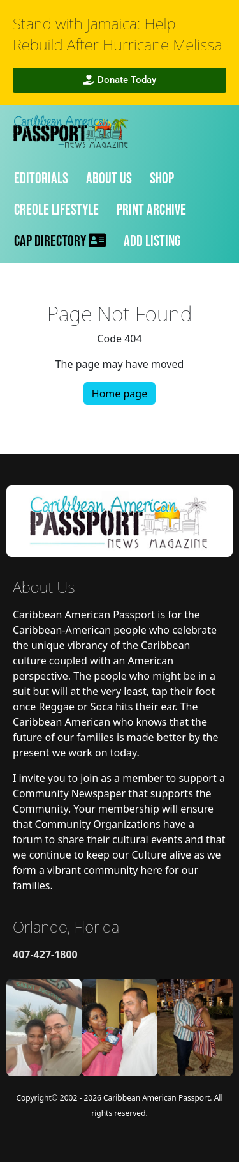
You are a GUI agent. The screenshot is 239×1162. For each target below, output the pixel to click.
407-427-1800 (45, 954)
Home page (119, 393)
